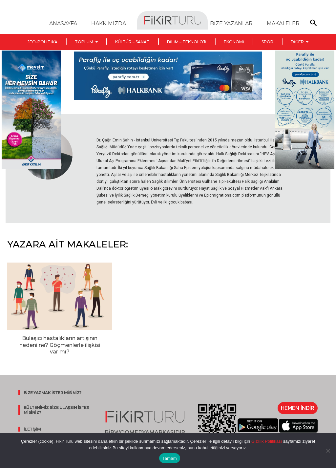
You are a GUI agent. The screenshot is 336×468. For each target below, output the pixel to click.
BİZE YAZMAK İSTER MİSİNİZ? (52, 392)
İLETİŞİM (31, 429)
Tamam (169, 458)
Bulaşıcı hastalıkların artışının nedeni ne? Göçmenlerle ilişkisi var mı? (59, 345)
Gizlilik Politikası (266, 441)
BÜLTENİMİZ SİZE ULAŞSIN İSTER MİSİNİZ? (56, 410)
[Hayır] (328, 450)
